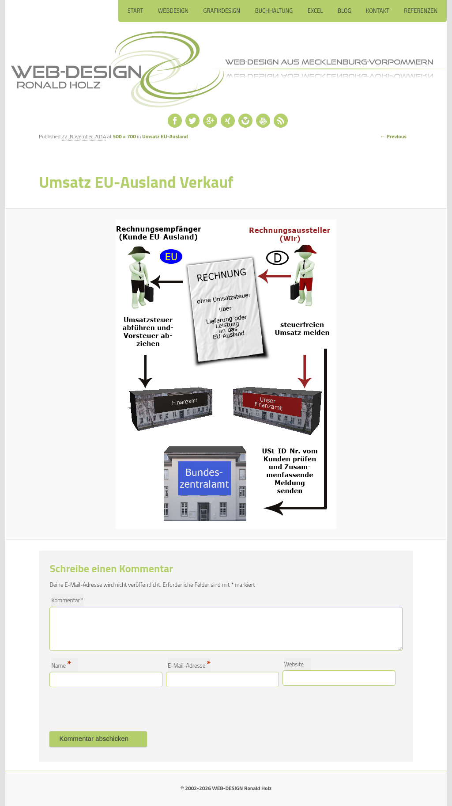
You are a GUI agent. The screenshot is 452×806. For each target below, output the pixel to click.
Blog (344, 10)
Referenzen (420, 10)
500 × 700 (124, 136)
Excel (315, 10)
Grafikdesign (221, 10)
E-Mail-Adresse (189, 665)
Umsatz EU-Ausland (165, 136)
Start (135, 10)
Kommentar (67, 600)
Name (61, 665)
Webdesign (173, 10)
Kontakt (377, 10)
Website (294, 664)
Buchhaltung (274, 10)
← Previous (393, 136)
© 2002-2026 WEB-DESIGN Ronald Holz (226, 788)
